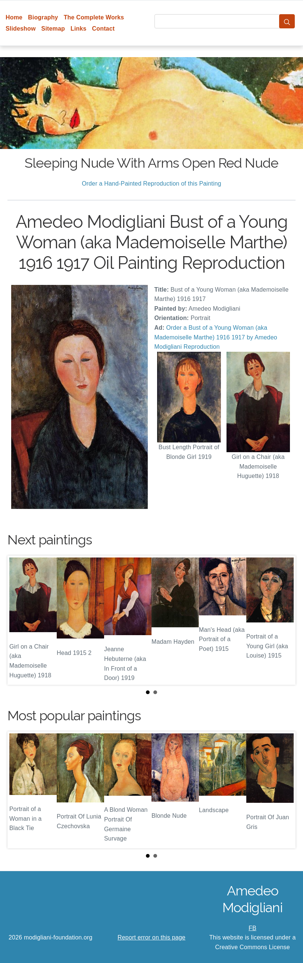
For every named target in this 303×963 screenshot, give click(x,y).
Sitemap (53, 28)
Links (79, 28)
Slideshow (21, 28)
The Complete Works (94, 17)
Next (284, 620)
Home (14, 17)
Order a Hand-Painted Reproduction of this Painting (151, 183)
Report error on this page (151, 937)
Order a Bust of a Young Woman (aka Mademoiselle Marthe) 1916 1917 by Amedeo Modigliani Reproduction (215, 337)
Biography (43, 17)
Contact (103, 28)
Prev (19, 620)
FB (252, 928)
